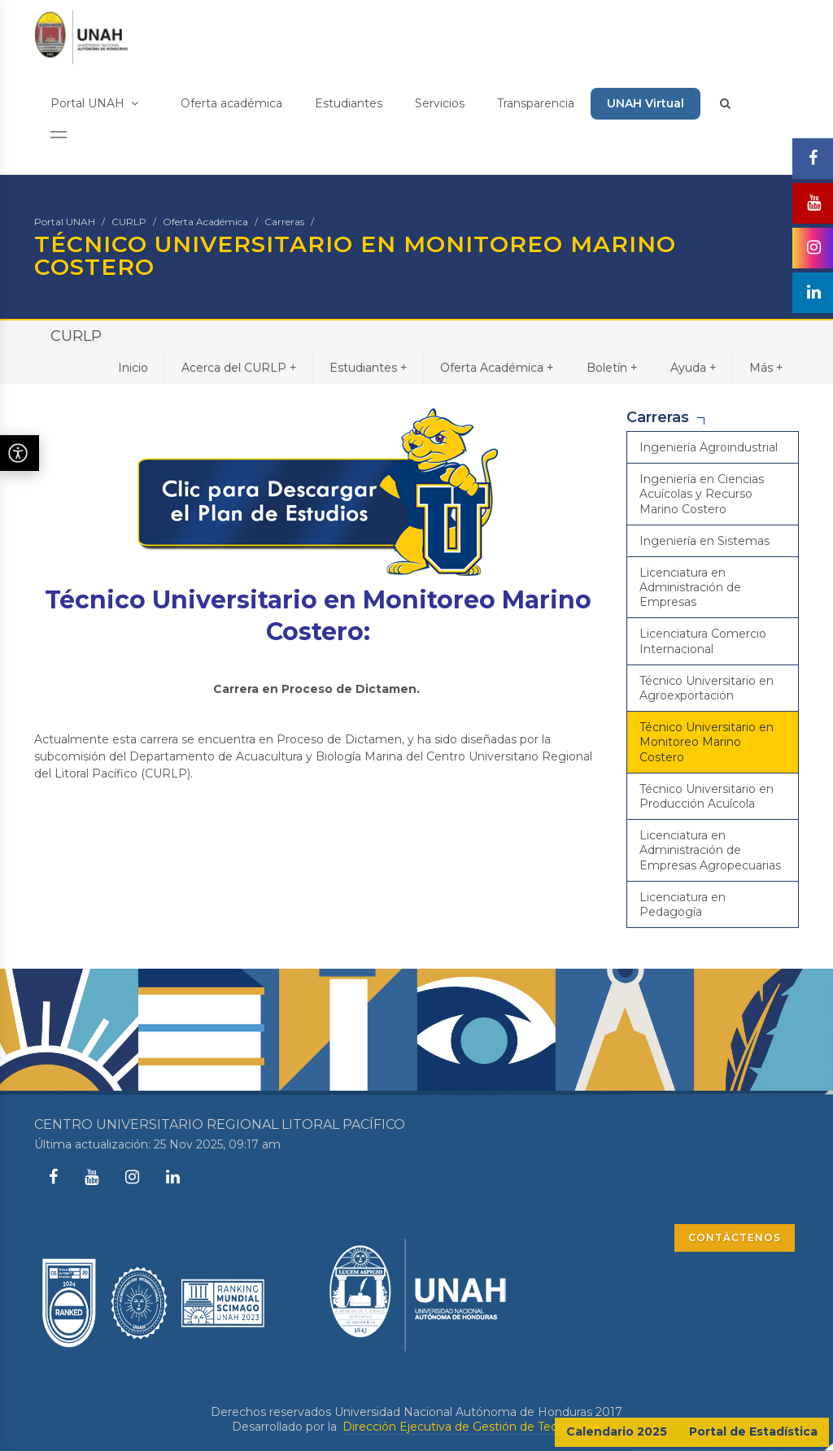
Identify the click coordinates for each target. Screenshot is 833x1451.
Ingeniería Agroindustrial (708, 447)
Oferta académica (231, 103)
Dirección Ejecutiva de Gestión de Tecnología (470, 1426)
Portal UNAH (94, 103)
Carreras (284, 222)
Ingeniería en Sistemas (704, 541)
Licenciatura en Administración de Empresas (690, 587)
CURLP (128, 222)
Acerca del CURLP (238, 367)
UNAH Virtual (645, 103)
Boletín (612, 367)
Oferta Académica (205, 222)
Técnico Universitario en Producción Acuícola (706, 796)
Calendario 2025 (616, 1431)
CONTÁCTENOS (734, 1237)
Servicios (439, 103)
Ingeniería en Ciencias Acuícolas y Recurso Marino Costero (701, 494)
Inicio (133, 367)
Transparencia (535, 103)
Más (766, 367)
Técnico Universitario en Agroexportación (706, 688)
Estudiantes (348, 103)
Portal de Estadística (753, 1431)
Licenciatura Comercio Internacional (702, 641)
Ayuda (693, 367)
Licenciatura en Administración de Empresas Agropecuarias (710, 850)
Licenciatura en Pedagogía (682, 904)
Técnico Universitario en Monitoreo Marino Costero (706, 742)
